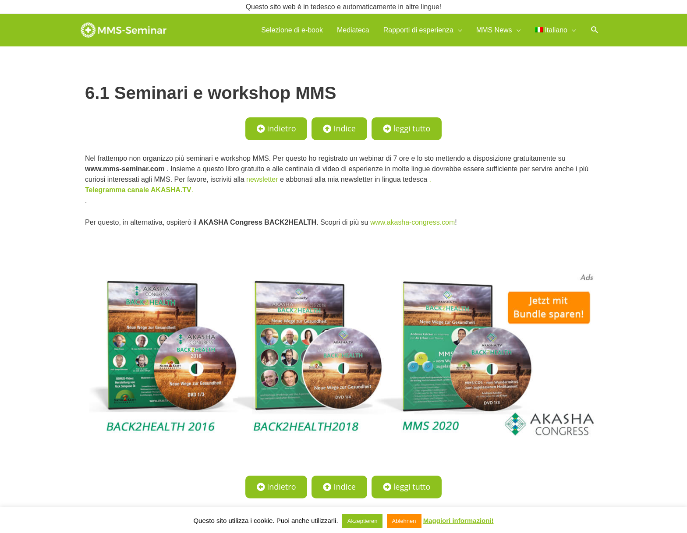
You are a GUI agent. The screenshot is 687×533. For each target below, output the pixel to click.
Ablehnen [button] (404, 521)
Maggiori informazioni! (458, 520)
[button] (594, 30)
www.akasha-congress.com (413, 222)
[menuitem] (555, 30)
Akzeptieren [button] (362, 521)
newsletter (262, 179)
